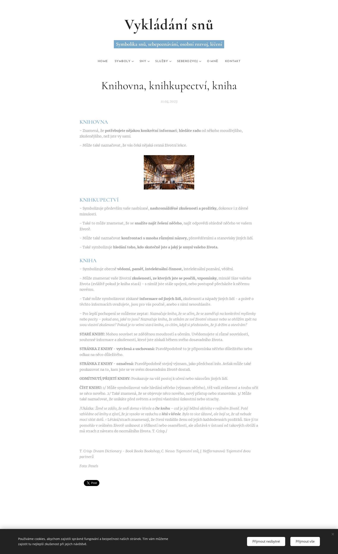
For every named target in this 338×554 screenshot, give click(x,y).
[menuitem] (99, 61)
